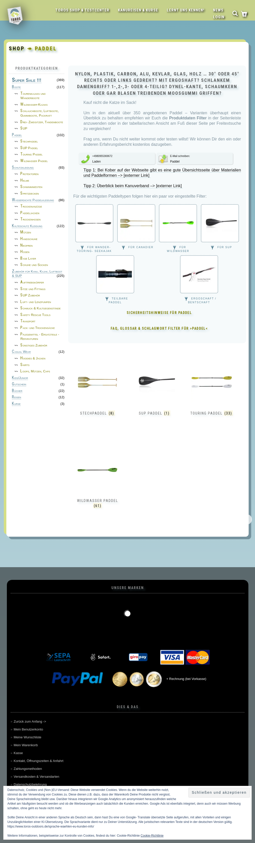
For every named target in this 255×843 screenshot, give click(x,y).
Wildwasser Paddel (34, 161)
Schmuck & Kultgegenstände (40, 308)
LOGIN (218, 17)
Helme (24, 180)
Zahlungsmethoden (28, 769)
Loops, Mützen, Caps (35, 371)
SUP (23, 128)
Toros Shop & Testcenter (82, 10)
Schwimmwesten (31, 187)
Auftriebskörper (32, 282)
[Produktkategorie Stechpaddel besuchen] (97, 394)
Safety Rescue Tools (35, 315)
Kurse (16, 404)
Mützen (25, 232)
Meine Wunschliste (27, 737)
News (218, 10)
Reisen (16, 397)
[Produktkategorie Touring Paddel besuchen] (211, 394)
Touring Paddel (31, 154)
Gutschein (19, 384)
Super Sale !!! (26, 80)
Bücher (17, 391)
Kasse (18, 753)
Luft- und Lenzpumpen (35, 302)
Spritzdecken (29, 193)
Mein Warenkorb (26, 745)
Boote (16, 87)
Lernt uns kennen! (185, 10)
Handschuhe (28, 239)
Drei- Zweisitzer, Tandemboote (41, 122)
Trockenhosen (30, 219)
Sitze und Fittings (33, 289)
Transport (27, 321)
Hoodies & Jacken (32, 358)
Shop (17, 48)
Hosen (24, 252)
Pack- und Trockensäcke (37, 328)
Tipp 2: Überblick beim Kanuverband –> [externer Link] (133, 186)
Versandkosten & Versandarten (36, 776)
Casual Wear (21, 352)
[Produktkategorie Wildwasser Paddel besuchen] (97, 482)
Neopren (26, 245)
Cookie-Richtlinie (152, 835)
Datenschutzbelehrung (30, 784)
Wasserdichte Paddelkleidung (33, 200)
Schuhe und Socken (34, 265)
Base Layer (28, 258)
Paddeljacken (29, 213)
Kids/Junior (20, 378)
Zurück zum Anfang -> (30, 721)
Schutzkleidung (23, 168)
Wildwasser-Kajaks (34, 104)
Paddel (17, 135)
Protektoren (29, 174)
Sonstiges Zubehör (33, 345)
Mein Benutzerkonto (28, 729)
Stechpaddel (29, 141)
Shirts (24, 365)
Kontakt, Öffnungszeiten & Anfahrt (39, 761)
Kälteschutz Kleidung (27, 226)
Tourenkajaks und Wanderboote (33, 96)
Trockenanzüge (31, 206)
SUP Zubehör (30, 295)
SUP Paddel (29, 148)
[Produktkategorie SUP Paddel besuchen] (154, 394)
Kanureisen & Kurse (138, 10)
